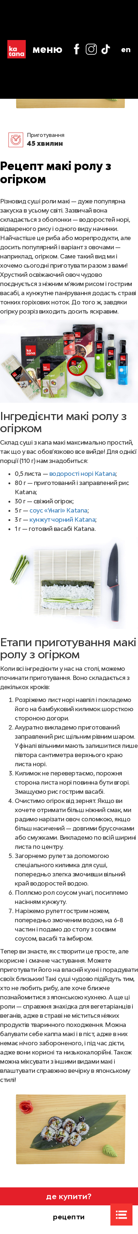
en (126, 49)
